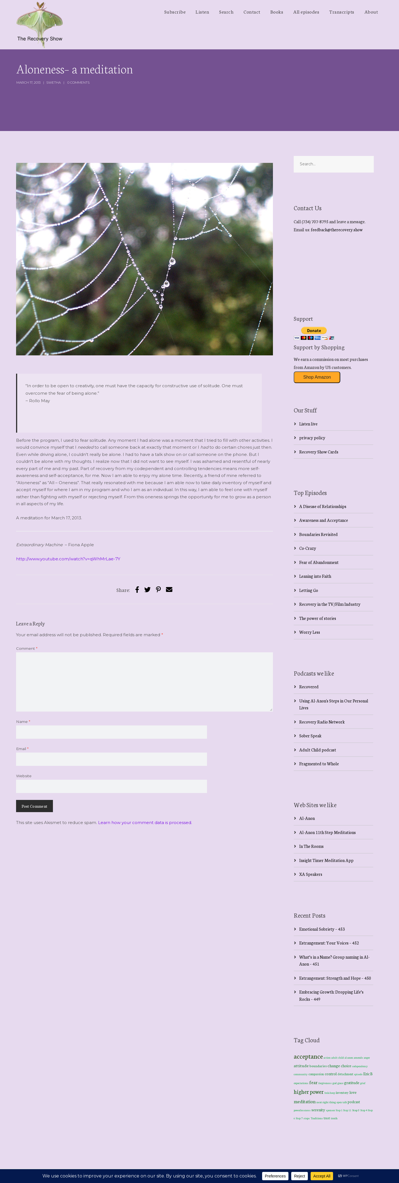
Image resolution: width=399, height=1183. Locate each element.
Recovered (309, 686)
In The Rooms (311, 846)
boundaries (318, 1065)
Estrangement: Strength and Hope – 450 (335, 978)
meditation (305, 1101)
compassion (316, 1074)
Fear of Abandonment (319, 562)
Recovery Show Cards (318, 452)
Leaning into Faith (315, 576)
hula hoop (329, 1092)
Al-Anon (307, 818)
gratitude (351, 1082)
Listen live (308, 424)
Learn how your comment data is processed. (145, 822)
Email (22, 748)
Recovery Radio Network (322, 722)
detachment (345, 1074)
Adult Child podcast (317, 750)
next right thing (326, 1102)
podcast (354, 1101)
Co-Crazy (307, 548)
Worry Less (309, 632)
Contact (252, 11)
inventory (342, 1092)
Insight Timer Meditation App (326, 860)
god (334, 1083)
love (353, 1092)
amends (358, 1057)
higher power (309, 1091)
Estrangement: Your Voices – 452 (329, 943)
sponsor (330, 1110)
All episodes (306, 11)
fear (313, 1082)
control (331, 1073)
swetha (53, 82)
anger (367, 1057)
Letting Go (308, 590)
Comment (26, 648)
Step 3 (356, 1110)
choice (346, 1065)
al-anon (349, 1057)
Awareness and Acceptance (323, 520)
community (301, 1074)
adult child (337, 1057)
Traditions (317, 1118)
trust (327, 1118)
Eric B (368, 1073)
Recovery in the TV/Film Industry (329, 604)
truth (334, 1118)
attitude (301, 1065)
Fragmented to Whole (319, 763)
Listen (202, 11)
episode (358, 1074)
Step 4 (363, 1110)
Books (276, 11)
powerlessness (302, 1110)
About (371, 11)
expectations (301, 1083)
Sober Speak (310, 735)
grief (362, 1083)
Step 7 (299, 1118)
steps (306, 1118)
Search (226, 11)
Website (24, 776)
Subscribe (175, 11)
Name (23, 721)
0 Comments (78, 82)
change (334, 1065)
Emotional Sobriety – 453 (322, 929)
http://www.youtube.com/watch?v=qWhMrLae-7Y (68, 558)
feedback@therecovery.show (337, 229)
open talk (342, 1102)
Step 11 (347, 1110)
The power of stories (317, 618)
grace (340, 1083)
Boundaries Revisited (318, 534)
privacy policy (312, 437)
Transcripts (341, 11)
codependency (360, 1066)
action (327, 1057)
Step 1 (339, 1110)
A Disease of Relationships (322, 506)
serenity (318, 1109)
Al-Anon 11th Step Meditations (327, 832)
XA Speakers (310, 874)
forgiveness (325, 1083)
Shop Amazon (317, 377)
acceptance (308, 1055)
